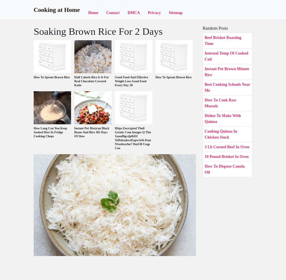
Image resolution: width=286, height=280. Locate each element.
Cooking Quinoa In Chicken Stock (221, 134)
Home (93, 13)
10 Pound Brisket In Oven (227, 156)
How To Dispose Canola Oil (225, 169)
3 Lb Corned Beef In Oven (227, 147)
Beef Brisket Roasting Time (223, 40)
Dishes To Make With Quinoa (223, 118)
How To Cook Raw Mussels (220, 103)
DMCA (134, 13)
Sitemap (176, 13)
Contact (113, 13)
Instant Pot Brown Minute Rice (227, 72)
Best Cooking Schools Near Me (227, 87)
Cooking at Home (57, 10)
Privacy (154, 13)
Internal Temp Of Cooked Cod (226, 56)
